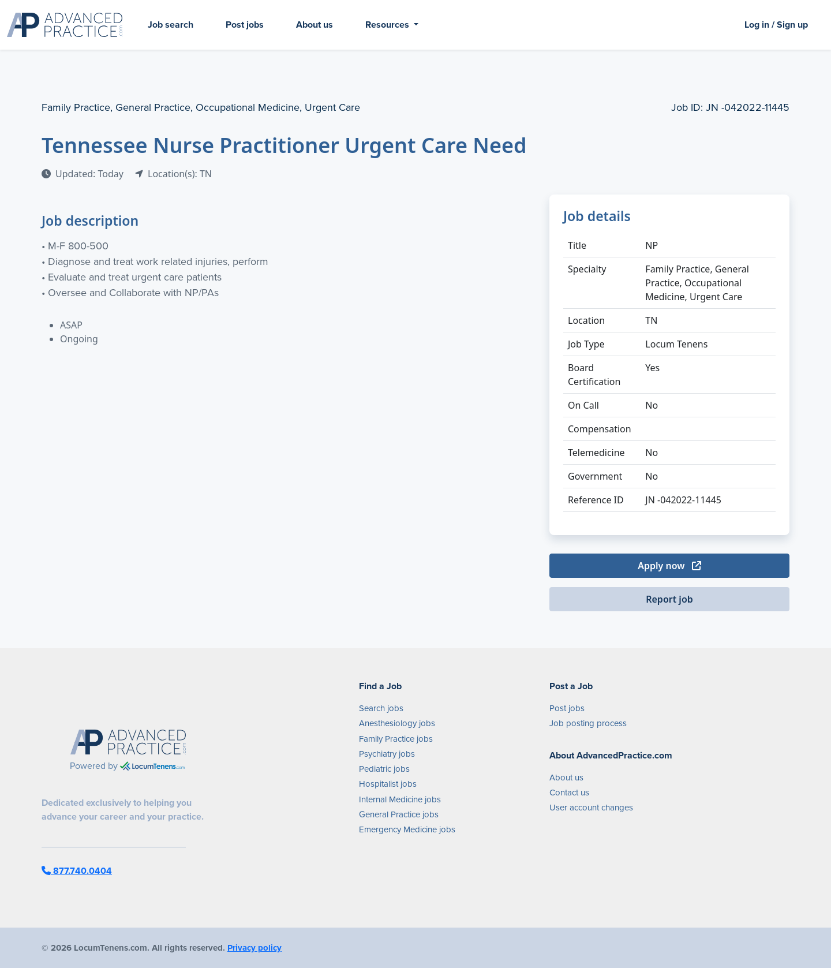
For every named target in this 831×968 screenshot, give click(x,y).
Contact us (569, 792)
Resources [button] (388, 24)
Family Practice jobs (396, 738)
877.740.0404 (77, 870)
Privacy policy (254, 947)
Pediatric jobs (384, 769)
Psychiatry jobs (387, 754)
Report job (669, 599)
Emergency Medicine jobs (407, 829)
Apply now (669, 565)
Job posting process (588, 723)
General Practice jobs (399, 814)
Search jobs (381, 708)
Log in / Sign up (776, 24)
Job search (170, 24)
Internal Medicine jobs (400, 799)
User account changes (591, 807)
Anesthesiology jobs (397, 723)
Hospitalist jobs (388, 784)
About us (314, 24)
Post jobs (245, 24)
